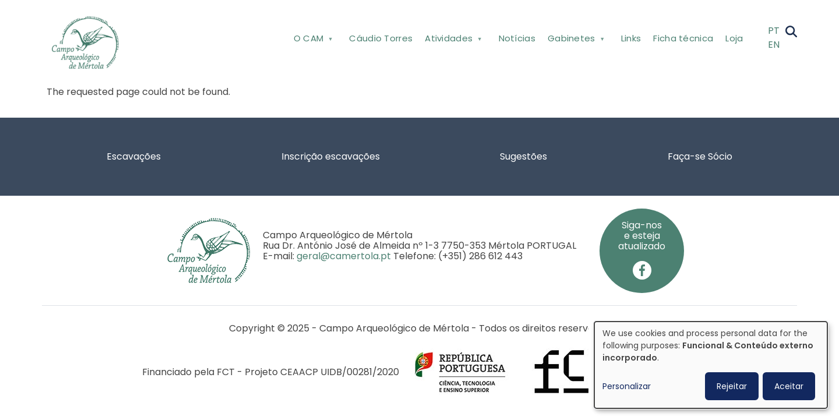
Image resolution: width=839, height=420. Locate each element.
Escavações (134, 156)
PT (774, 30)
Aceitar (788, 386)
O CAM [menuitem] (312, 40)
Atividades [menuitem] (452, 40)
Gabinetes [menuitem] (574, 40)
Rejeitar (732, 386)
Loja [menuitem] (734, 38)
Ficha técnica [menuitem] (683, 38)
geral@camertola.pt (344, 256)
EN (774, 44)
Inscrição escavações (330, 156)
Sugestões (523, 156)
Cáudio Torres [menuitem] (381, 38)
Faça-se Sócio (700, 156)
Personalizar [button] (626, 386)
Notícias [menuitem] (517, 38)
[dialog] (710, 365)
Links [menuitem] (631, 38)
